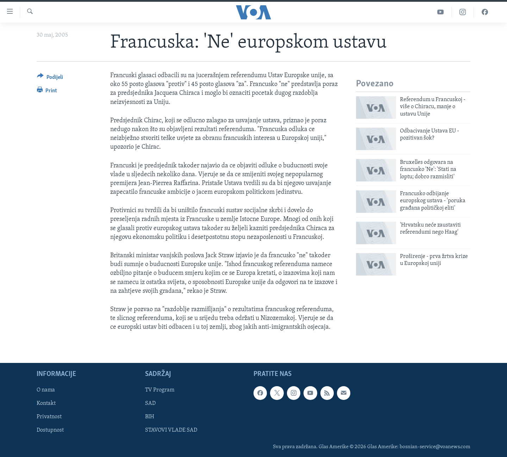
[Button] (50, 78)
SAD (150, 403)
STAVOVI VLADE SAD (171, 430)
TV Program (159, 390)
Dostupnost (50, 430)
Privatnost (49, 417)
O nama (46, 390)
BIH (149, 417)
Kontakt (46, 403)
